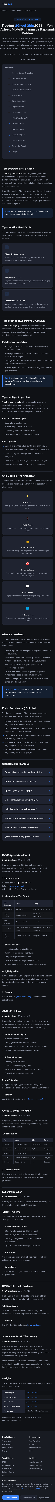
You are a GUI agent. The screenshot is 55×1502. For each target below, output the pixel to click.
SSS (30, 1451)
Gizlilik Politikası (18, 124)
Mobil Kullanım (7, 1448)
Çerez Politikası (18, 129)
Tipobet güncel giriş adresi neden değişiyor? (24, 772)
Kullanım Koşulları (18, 135)
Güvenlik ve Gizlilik (19, 101)
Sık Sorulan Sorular (19, 112)
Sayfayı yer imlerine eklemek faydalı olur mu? (24, 818)
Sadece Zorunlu (29, 1497)
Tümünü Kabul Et (11, 1497)
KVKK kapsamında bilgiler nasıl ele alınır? (22, 827)
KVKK (4, 1462)
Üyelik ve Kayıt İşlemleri (21, 90)
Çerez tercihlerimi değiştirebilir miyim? (22, 837)
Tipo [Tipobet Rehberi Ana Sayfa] (7, 3)
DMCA (4, 1475)
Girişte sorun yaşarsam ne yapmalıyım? (21, 800)
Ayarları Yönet (44, 1497)
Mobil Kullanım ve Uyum (21, 84)
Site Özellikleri (17, 95)
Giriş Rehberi (6, 1444)
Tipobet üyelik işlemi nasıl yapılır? (19, 790)
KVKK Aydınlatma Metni (21, 118)
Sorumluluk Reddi (19, 146)
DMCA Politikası (18, 140)
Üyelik (4, 1451)
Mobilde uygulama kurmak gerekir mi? (21, 809)
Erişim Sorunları (18, 107)
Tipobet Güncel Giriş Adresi (23, 73)
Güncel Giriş (6, 1441)
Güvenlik (32, 1444)
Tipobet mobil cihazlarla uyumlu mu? (20, 781)
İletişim (15, 152)
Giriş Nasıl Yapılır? (19, 79)
